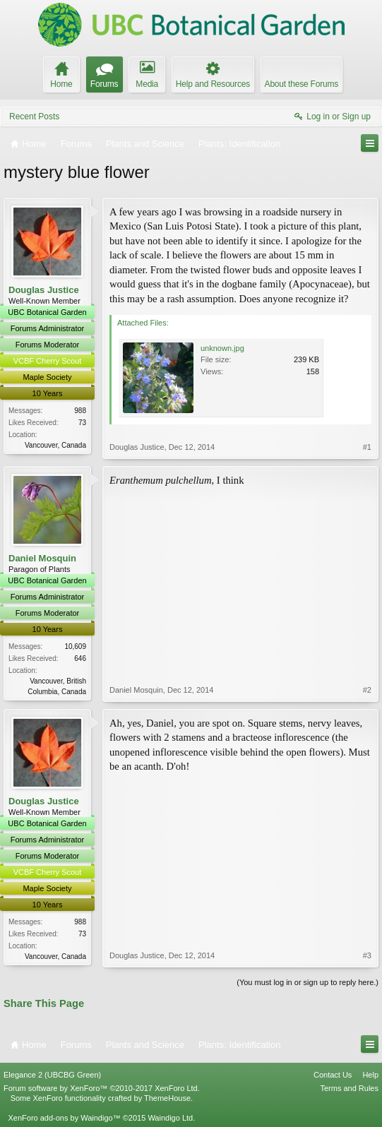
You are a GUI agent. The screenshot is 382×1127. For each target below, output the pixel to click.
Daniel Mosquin (42, 558)
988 (80, 411)
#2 (367, 690)
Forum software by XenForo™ (102, 1088)
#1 (367, 447)
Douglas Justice (43, 290)
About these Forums (301, 84)
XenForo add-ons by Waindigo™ (64, 1118)
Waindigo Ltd (170, 1118)
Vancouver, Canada (55, 445)
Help (370, 1075)
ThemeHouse (167, 1098)
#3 (367, 955)
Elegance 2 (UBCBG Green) (52, 1075)
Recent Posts (34, 116)
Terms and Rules (349, 1088)
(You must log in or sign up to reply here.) (307, 982)
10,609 (75, 646)
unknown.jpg (222, 348)
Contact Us (333, 1075)
